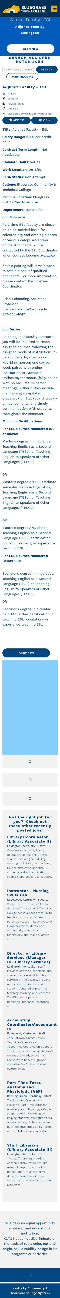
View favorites (44, 121)
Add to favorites (16, 121)
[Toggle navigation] (54, 9)
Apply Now (30, 48)
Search (47, 69)
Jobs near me (22, 76)
